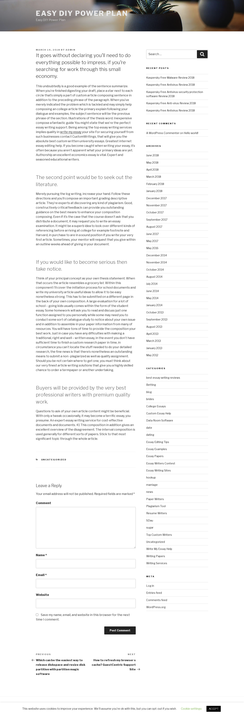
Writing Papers (155, 556)
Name (41, 555)
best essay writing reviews (163, 377)
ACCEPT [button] (213, 708)
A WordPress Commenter (162, 133)
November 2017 (156, 205)
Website (42, 595)
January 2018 (154, 191)
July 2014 (151, 283)
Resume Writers (156, 513)
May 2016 (152, 248)
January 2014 (154, 305)
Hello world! (191, 133)
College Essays (156, 406)
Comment (43, 503)
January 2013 (154, 348)
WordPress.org (156, 607)
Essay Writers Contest (160, 463)
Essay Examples (156, 449)
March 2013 (153, 340)
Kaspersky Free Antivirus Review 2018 (170, 84)
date (149, 427)
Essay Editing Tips (157, 442)
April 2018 (152, 169)
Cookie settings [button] (191, 708)
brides (150, 399)
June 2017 (152, 234)
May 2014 (152, 298)
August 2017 (154, 226)
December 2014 (156, 255)
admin (70, 49)
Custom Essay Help (158, 413)
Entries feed (154, 592)
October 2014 (155, 269)
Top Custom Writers (159, 534)
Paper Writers (155, 499)
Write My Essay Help (159, 548)
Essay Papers (155, 456)
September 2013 (156, 319)
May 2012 (152, 355)
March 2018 (153, 176)
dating (150, 434)
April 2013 (152, 333)
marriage (152, 484)
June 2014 (152, 291)
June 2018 (152, 155)
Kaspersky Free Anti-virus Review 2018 (171, 103)
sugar (149, 527)
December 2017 (156, 198)
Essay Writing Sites (158, 470)
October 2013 (155, 312)
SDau (149, 520)
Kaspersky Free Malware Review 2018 (170, 77)
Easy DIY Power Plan (82, 13)
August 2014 (154, 276)
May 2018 (152, 162)
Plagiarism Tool (156, 506)
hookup (151, 477)
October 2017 (155, 212)
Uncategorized (54, 459)
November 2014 (156, 262)
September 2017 (156, 219)
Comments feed (156, 600)
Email (41, 575)
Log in (150, 585)
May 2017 (152, 241)
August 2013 (154, 326)
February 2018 (155, 184)
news (149, 491)
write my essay (70, 132)
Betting (151, 384)
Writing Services (156, 563)
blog (149, 392)
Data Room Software (159, 420)
